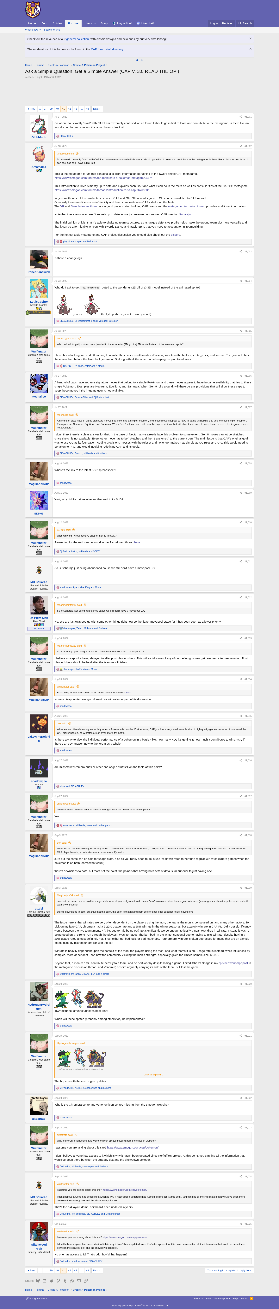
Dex (44, 23)
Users (88, 23)
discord (175, 234)
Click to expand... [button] (153, 1074)
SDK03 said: (64, 529)
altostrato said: (65, 1134)
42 (69, 108)
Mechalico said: (65, 414)
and (72, 786)
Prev (32, 108)
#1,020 (248, 984)
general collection (77, 39)
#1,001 (248, 116)
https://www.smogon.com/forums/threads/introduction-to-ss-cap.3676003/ (101, 190)
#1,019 (248, 888)
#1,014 (248, 679)
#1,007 (248, 407)
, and (80, 241)
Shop (104, 23)
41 (63, 108)
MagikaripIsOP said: (68, 895)
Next (95, 108)
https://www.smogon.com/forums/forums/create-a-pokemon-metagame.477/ (103, 177)
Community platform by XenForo (139, 1305)
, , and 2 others (85, 628)
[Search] (245, 23)
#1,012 (248, 597)
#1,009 (248, 493)
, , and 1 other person (87, 825)
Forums (73, 23)
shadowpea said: (66, 803)
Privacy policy (222, 1298)
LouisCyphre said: (67, 338)
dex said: (62, 723)
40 (57, 108)
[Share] (240, 117)
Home (32, 23)
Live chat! (147, 23)
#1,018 (248, 835)
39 (51, 108)
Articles (57, 23)
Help (235, 1298)
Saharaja (185, 214)
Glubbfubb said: (66, 153)
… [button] (45, 108)
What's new (31, 29)
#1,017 (248, 796)
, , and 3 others (85, 1088)
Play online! (124, 23)
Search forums (52, 29)
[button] (95, 23)
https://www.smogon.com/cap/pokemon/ (132, 1147)
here (137, 542)
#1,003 (248, 251)
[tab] (137, 60)
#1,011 (248, 561)
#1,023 (248, 1127)
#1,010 (248, 522)
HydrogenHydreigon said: (71, 1043)
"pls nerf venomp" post (234, 963)
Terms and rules (203, 1298)
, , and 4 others (83, 366)
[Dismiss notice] (250, 39)
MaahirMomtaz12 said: (70, 604)
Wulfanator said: (66, 686)
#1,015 (248, 716)
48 (87, 108)
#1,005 (248, 331)
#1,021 (248, 1035)
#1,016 (248, 760)
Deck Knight (35, 77)
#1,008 (248, 463)
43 (75, 108)
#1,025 (248, 1224)
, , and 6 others (83, 453)
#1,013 (248, 638)
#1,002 (248, 146)
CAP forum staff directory (107, 49)
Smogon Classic (36, 1298)
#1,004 (248, 281)
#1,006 (248, 376)
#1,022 (248, 1098)
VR (62, 206)
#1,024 (248, 1176)
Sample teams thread (84, 206)
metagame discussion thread (186, 206)
